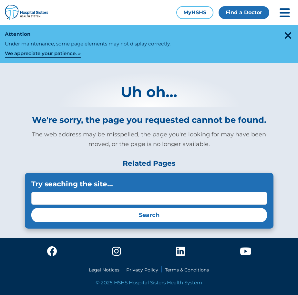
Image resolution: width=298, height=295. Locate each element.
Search (149, 215)
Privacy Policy (142, 270)
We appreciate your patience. (41, 53)
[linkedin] (180, 253)
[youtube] (245, 253)
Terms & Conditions (187, 270)
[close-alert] (288, 35)
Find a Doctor (244, 12)
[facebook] (52, 253)
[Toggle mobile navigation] (285, 12)
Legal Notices (104, 270)
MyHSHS (194, 12)
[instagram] (116, 253)
